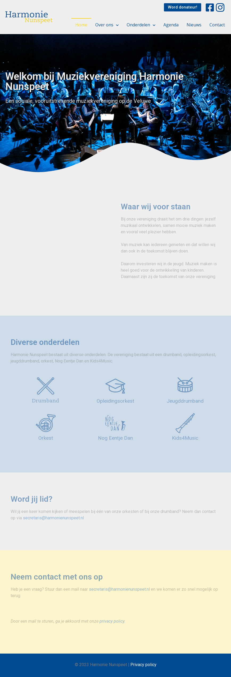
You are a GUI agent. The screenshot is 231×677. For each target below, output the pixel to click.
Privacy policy (143, 664)
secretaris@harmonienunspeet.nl (53, 517)
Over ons (107, 25)
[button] (182, 7)
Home (81, 25)
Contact (217, 25)
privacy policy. (112, 621)
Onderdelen (141, 25)
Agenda (171, 25)
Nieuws (194, 25)
